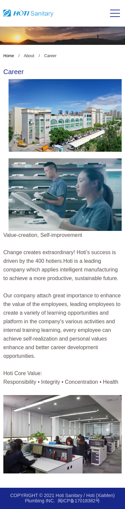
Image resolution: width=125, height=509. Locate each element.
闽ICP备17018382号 (79, 500)
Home (8, 55)
